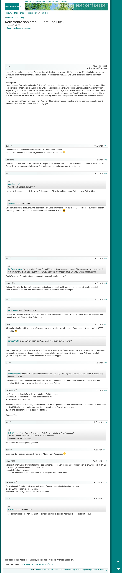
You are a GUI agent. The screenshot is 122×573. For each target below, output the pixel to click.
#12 (105, 461)
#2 (105, 160)
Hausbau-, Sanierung (15, 17)
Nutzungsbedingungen (86, 569)
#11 (105, 450)
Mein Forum (18, 13)
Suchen (44, 13)
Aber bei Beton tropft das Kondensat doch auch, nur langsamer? (40, 341)
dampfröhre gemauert (29, 309)
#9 (105, 390)
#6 (105, 299)
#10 (105, 422)
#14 (105, 499)
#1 (105, 146)
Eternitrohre (29, 509)
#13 (105, 482)
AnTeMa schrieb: (15, 433)
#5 (105, 283)
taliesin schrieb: (14, 184)
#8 (105, 363)
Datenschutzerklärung (65, 569)
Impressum (47, 569)
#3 (105, 173)
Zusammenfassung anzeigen (18, 28)
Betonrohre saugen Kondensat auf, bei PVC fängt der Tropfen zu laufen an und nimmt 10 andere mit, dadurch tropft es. (55, 374)
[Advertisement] (56, 47)
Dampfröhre (29, 203)
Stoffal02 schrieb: (15, 269)
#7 (105, 324)
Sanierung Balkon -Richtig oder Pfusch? (36, 564)
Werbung (102, 569)
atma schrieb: (13, 310)
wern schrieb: (13, 341)
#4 (105, 258)
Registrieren (31, 13)
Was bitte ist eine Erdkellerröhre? (29, 184)
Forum (8, 13)
